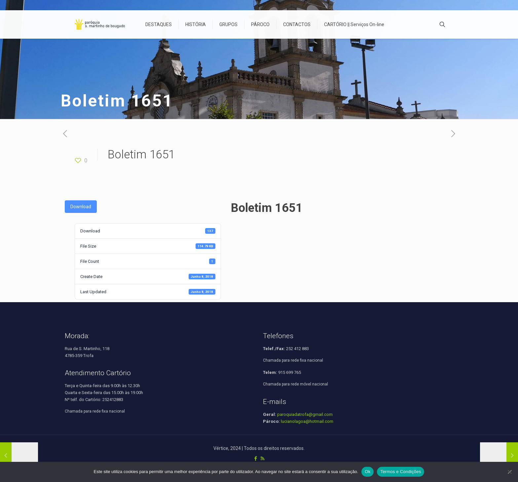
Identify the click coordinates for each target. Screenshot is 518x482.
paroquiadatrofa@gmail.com (305, 414)
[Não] (509, 471)
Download (80, 206)
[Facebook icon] (255, 459)
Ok (367, 471)
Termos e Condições (400, 471)
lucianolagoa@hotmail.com (307, 421)
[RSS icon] (262, 459)
